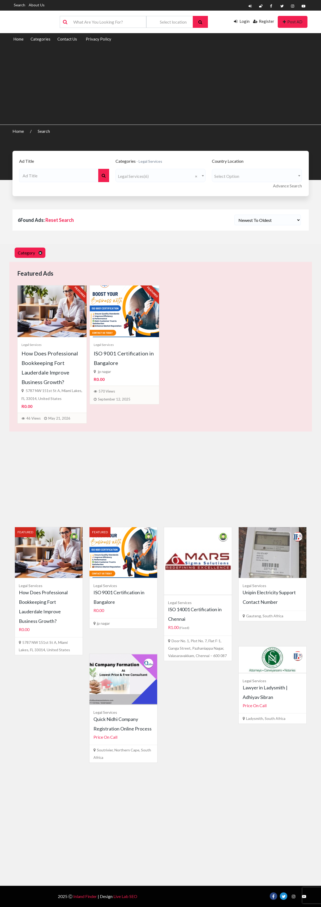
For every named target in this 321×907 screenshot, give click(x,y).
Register (263, 21)
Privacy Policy (98, 39)
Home (18, 39)
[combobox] (160, 175)
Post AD (292, 21)
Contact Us (67, 39)
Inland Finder (85, 896)
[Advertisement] (160, 85)
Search (19, 5)
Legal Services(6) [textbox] (157, 176)
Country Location (227, 161)
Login (242, 21)
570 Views (107, 391)
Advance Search (287, 185)
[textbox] (257, 176)
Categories (40, 39)
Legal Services (32, 345)
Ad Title (26, 161)
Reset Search (59, 220)
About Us (37, 5)
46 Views (33, 418)
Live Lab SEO (125, 896)
